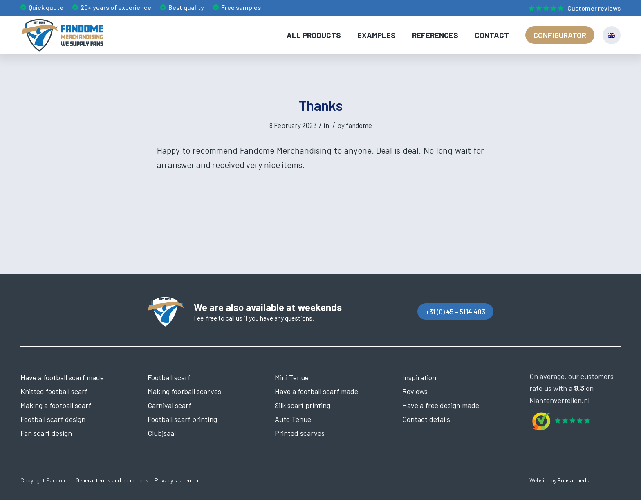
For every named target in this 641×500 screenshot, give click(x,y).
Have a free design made (440, 405)
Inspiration (419, 377)
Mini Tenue (292, 377)
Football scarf (169, 377)
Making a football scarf (55, 405)
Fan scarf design (46, 432)
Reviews (415, 391)
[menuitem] (572, 8)
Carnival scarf (169, 405)
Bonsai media (574, 480)
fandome (359, 125)
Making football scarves (184, 391)
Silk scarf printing (302, 405)
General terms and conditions (112, 480)
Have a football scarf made (62, 377)
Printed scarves (300, 432)
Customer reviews (594, 8)
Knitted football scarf (53, 391)
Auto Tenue (293, 419)
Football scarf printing (182, 419)
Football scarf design (52, 419)
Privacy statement (178, 480)
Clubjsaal (162, 432)
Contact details (426, 419)
